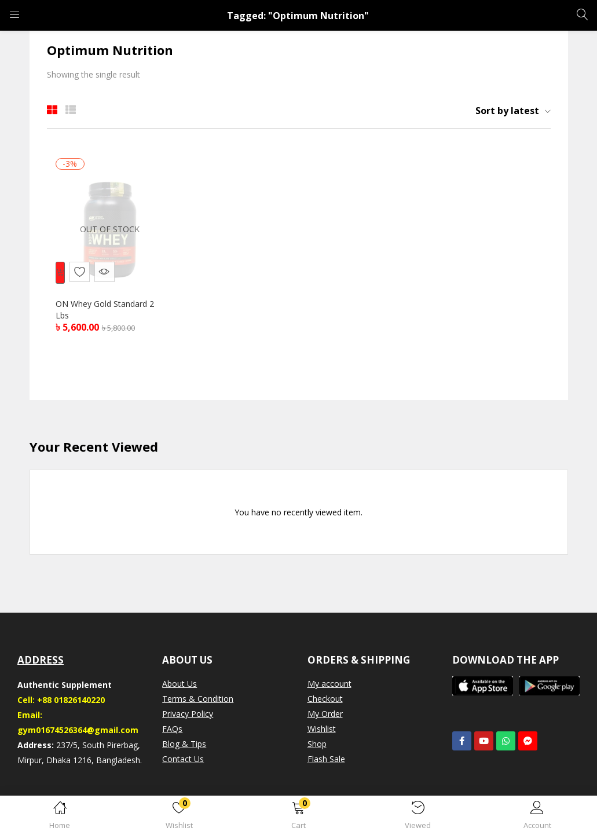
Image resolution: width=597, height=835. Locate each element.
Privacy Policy (187, 716)
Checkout (325, 701)
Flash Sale (326, 761)
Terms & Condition (197, 701)
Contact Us (183, 761)
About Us (179, 686)
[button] (298, 817)
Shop (317, 746)
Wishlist (321, 731)
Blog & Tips (184, 746)
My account (329, 686)
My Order (325, 716)
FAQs (172, 731)
